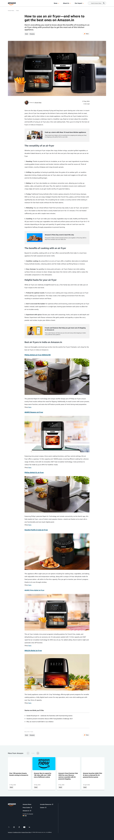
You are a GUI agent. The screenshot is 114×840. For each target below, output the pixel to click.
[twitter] (10, 827)
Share (86, 33)
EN (25, 815)
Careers (43, 807)
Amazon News (11, 10)
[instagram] (15, 827)
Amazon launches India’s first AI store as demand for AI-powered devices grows (92, 775)
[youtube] (25, 827)
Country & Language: (28, 814)
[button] (58, 3)
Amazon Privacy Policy (26, 832)
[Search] (96, 3)
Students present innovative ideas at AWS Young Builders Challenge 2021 (49, 718)
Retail (17, 10)
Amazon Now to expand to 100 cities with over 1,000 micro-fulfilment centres (42, 775)
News (55, 3)
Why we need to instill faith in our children (39, 721)
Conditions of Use (17, 832)
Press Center (27, 807)
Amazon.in (27, 810)
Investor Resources (46, 804)
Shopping (32, 34)
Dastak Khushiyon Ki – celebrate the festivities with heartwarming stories (49, 715)
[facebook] (20, 827)
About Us (66, 3)
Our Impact (78, 3)
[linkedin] (30, 827)
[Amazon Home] (12, 3)
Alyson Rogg (38, 102)
